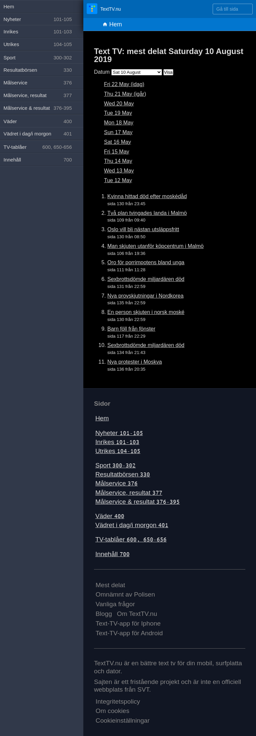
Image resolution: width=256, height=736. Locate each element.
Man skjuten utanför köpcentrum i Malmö (155, 246)
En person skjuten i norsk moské (145, 312)
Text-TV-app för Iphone (128, 623)
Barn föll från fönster (131, 329)
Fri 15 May (116, 151)
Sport (115, 465)
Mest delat (110, 585)
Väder (109, 515)
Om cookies (112, 710)
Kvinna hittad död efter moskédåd (147, 196)
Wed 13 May (119, 170)
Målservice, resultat (128, 492)
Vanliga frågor (115, 604)
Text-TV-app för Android (129, 633)
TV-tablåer (131, 539)
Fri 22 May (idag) (124, 84)
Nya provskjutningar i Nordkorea (145, 296)
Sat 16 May (117, 142)
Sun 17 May (118, 132)
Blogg (104, 613)
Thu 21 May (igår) (125, 94)
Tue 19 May (118, 113)
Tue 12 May (118, 180)
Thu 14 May (118, 161)
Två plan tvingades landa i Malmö (147, 213)
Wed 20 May (119, 103)
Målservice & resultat (137, 501)
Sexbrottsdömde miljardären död (145, 279)
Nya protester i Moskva (134, 362)
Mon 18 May (118, 122)
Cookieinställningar (123, 720)
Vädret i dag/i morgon (131, 524)
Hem (112, 24)
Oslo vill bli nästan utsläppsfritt (143, 229)
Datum (102, 72)
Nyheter (119, 432)
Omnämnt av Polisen (125, 594)
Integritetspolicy (118, 701)
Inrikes (117, 441)
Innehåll (112, 554)
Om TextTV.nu (137, 613)
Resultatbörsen (122, 474)
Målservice (116, 483)
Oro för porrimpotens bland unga (145, 262)
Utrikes (117, 450)
